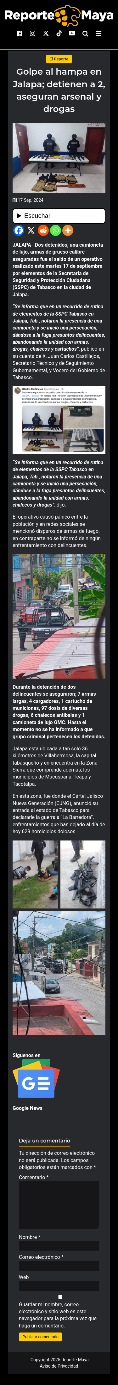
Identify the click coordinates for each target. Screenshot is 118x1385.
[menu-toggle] (98, 33)
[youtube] (72, 33)
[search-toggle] (85, 33)
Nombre (29, 1240)
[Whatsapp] (55, 230)
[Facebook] (18, 230)
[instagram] (33, 33)
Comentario (33, 1177)
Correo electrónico (41, 1260)
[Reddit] (43, 230)
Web (24, 1280)
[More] (67, 230)
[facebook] (19, 33)
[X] (31, 230)
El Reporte (59, 59)
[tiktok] (59, 33)
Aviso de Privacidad (59, 1369)
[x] (46, 33)
